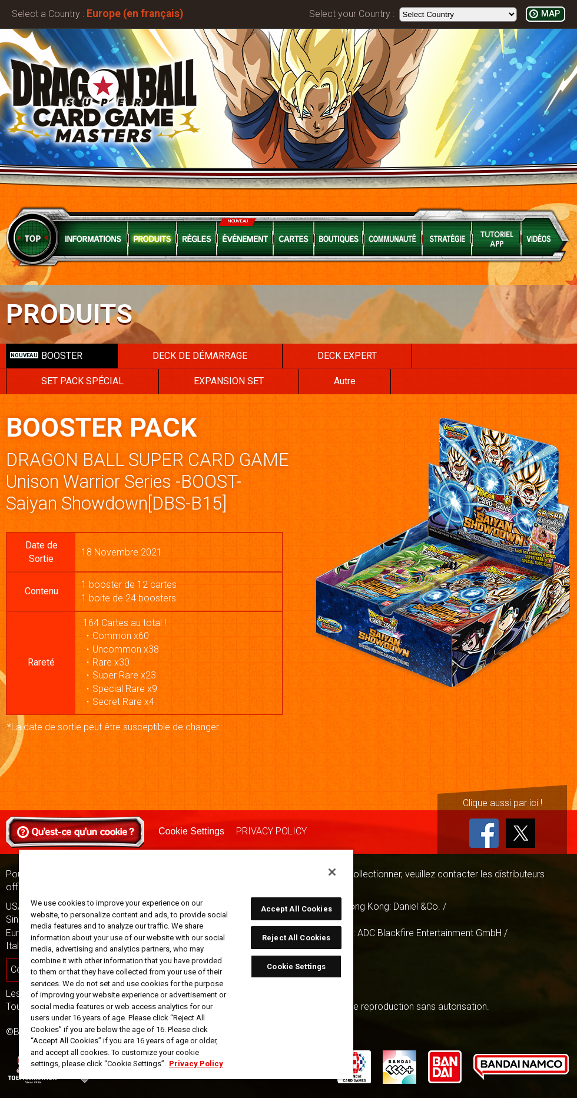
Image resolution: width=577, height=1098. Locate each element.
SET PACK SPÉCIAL (82, 381)
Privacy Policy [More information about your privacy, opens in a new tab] (196, 1063)
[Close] (332, 872)
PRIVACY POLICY (271, 831)
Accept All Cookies (296, 908)
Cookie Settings (191, 831)
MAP (550, 14)
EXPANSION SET (229, 381)
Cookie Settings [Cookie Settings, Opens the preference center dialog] (296, 966)
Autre (345, 381)
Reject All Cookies (296, 937)
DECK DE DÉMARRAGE (199, 355)
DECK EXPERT (347, 355)
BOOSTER (46, 355)
